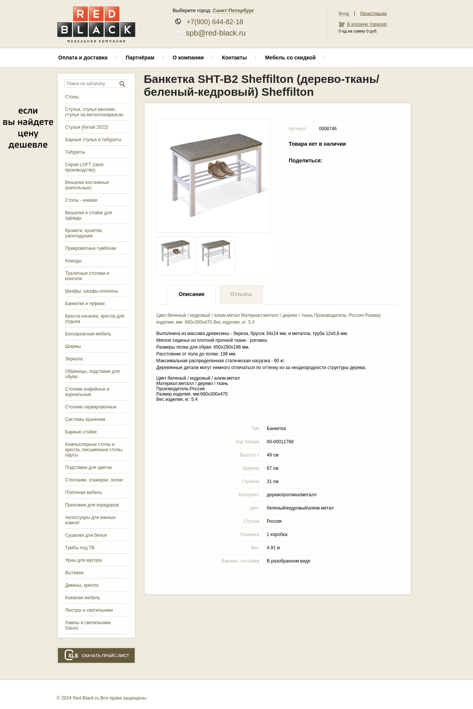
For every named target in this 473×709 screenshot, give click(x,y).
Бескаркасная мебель (88, 334)
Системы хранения (85, 419)
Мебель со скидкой (290, 58)
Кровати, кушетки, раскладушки (84, 233)
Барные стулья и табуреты (93, 139)
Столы (72, 97)
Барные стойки (80, 432)
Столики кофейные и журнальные (87, 391)
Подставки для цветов (88, 467)
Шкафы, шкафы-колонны (91, 291)
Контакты (234, 58)
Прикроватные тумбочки (90, 248)
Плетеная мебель (83, 492)
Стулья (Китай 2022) (86, 127)
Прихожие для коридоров (92, 505)
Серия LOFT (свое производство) (84, 167)
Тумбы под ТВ (80, 547)
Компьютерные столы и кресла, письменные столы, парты (94, 450)
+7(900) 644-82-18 (212, 22)
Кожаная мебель (82, 597)
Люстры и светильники (89, 610)
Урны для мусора (83, 560)
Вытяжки (74, 572)
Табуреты (75, 152)
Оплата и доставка (82, 58)
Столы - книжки (81, 200)
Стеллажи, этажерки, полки (94, 480)
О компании (188, 58)
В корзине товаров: (367, 24)
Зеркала (73, 359)
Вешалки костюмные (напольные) (87, 185)
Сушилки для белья (86, 535)
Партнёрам (140, 58)
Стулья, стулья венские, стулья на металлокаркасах (94, 112)
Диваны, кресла (81, 585)
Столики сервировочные (91, 407)
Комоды (73, 260)
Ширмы (73, 346)
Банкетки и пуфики (85, 303)
